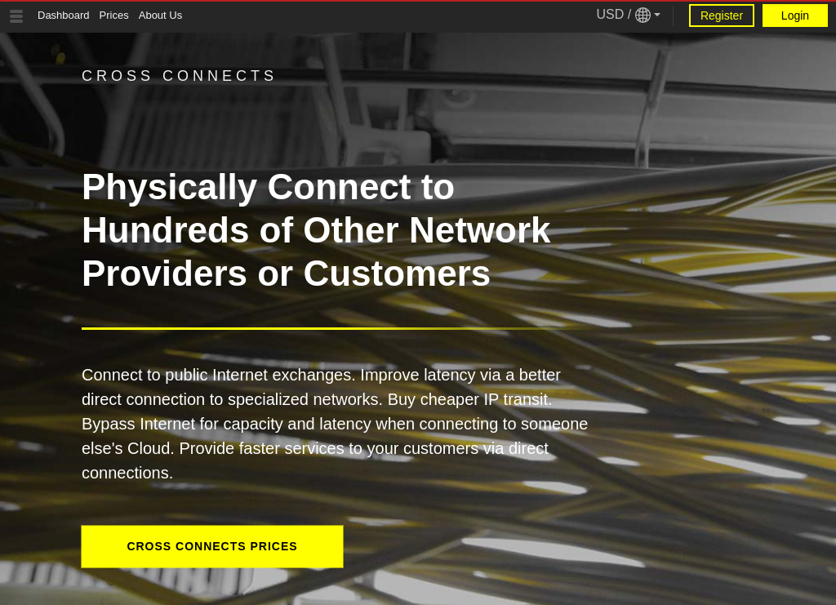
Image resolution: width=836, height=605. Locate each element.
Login (795, 15)
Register (721, 15)
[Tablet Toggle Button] (16, 16)
